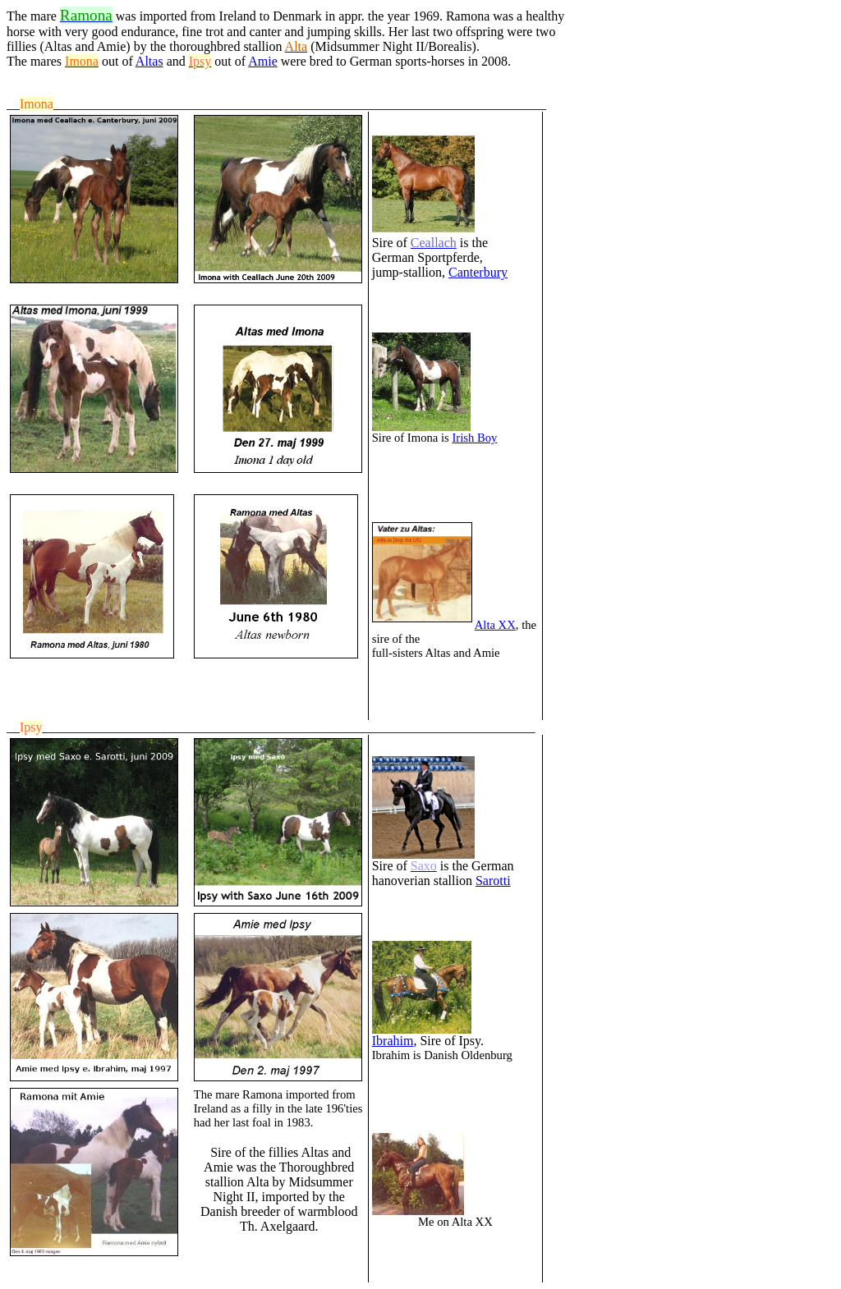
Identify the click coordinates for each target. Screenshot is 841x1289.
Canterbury (478, 272)
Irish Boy (474, 437)
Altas (149, 61)
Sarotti (493, 881)
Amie (263, 61)
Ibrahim (393, 1041)
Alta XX (495, 624)
